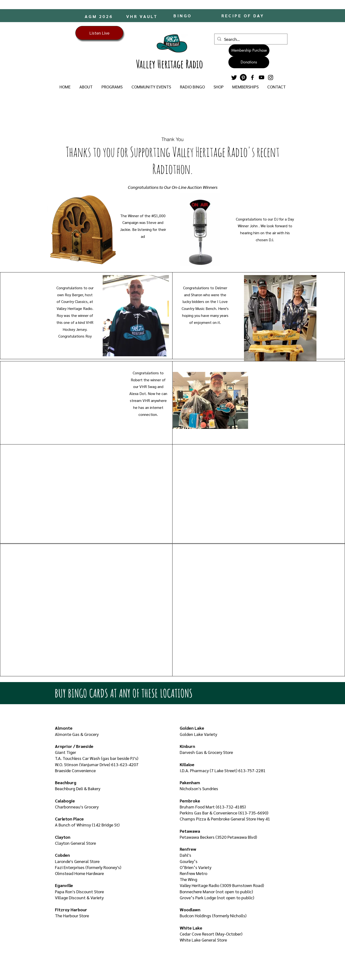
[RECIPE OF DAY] (244, 15)
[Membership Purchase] (249, 50)
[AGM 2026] (99, 16)
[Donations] (248, 62)
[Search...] (250, 39)
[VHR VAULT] (142, 16)
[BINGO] (183, 15)
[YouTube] (261, 77)
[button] (86, 87)
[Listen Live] (99, 33)
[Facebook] (252, 77)
